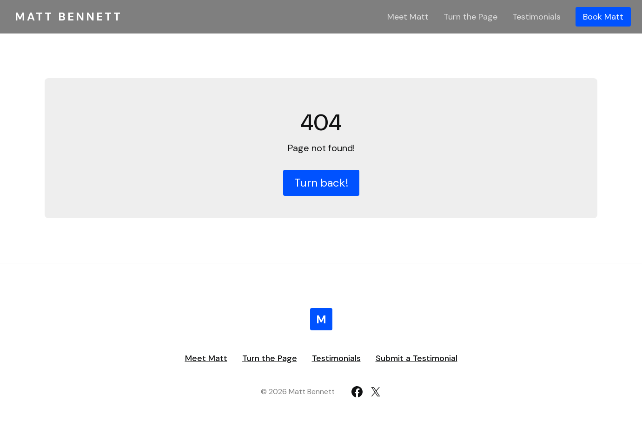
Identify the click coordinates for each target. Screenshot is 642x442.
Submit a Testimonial (416, 358)
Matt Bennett (68, 16)
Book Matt (603, 16)
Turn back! (321, 182)
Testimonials (536, 16)
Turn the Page (470, 16)
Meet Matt (408, 16)
